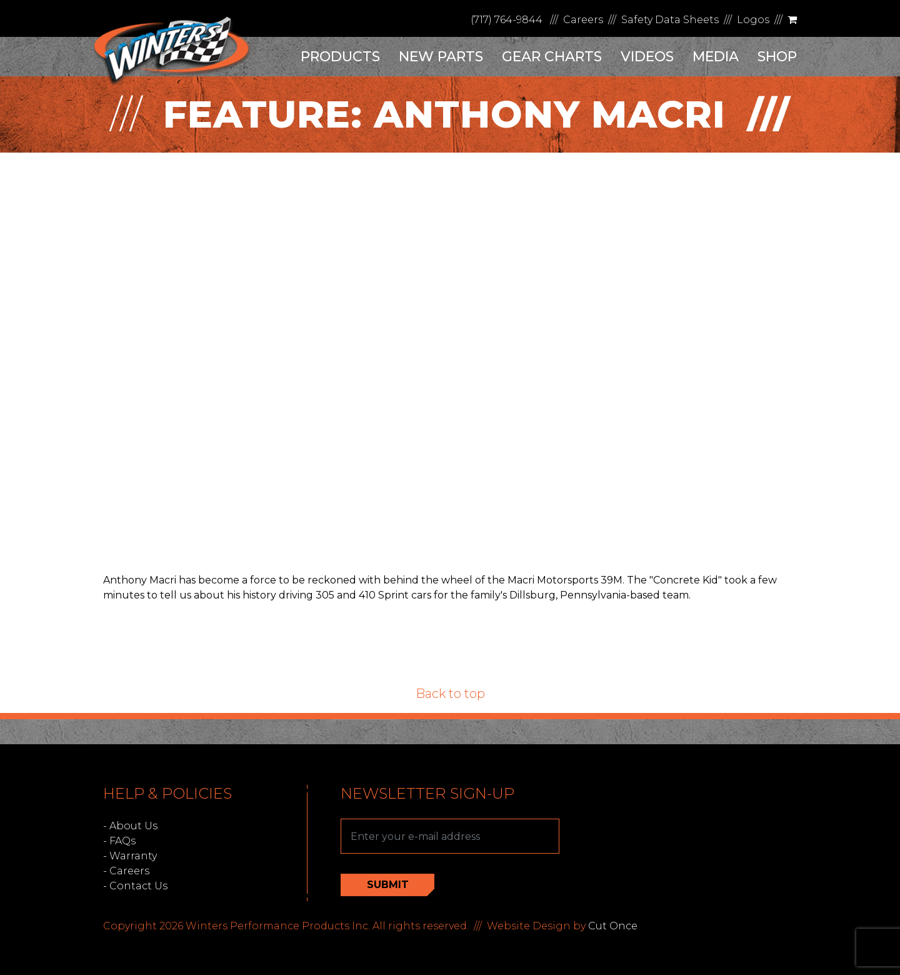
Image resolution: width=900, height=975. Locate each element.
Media (715, 56)
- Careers (126, 871)
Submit (388, 885)
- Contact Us (135, 886)
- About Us (130, 826)
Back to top (450, 693)
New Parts (441, 56)
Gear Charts (552, 56)
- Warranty (130, 856)
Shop (777, 56)
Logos (753, 20)
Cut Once (613, 926)
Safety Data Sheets (670, 20)
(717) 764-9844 (506, 20)
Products (340, 56)
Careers (583, 20)
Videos (647, 56)
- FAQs (119, 841)
